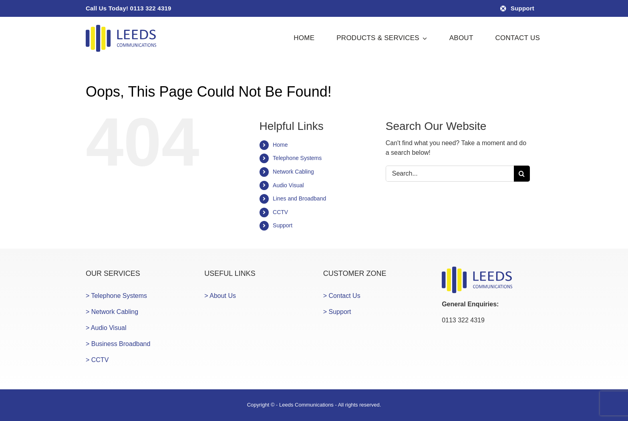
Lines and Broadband (299, 198)
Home (280, 145)
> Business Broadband (118, 343)
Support (282, 225)
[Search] (522, 174)
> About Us (220, 295)
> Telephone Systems (116, 295)
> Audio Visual (106, 327)
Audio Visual (288, 185)
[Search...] (450, 174)
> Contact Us (341, 295)
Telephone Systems (297, 158)
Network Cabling (293, 171)
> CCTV (97, 359)
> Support (337, 311)
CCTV (280, 212)
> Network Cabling (112, 311)
